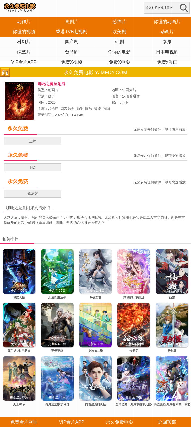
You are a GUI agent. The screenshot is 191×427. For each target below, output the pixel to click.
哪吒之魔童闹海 (20, 208)
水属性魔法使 (57, 297)
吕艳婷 (53, 109)
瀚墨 (79, 109)
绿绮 (97, 109)
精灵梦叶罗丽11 (133, 297)
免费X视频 (71, 62)
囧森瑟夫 (67, 109)
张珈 (106, 109)
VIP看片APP (23, 62)
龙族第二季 (95, 351)
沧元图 (133, 351)
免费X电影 (119, 62)
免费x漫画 (167, 62)
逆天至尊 (57, 351)
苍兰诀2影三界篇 (19, 351)
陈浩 (88, 109)
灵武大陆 (19, 297)
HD (32, 167)
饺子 (51, 96)
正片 (32, 141)
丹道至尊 (95, 297)
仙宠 (172, 297)
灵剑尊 (171, 351)
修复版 (32, 194)
